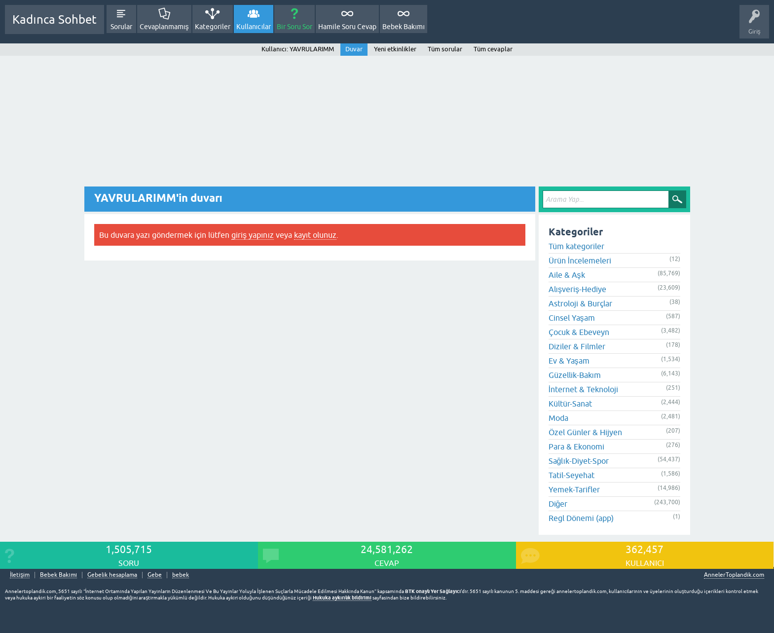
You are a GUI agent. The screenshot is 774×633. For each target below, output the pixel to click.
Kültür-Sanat (570, 403)
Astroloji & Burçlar (580, 303)
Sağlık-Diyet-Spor (579, 460)
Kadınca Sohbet (54, 19)
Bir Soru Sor (294, 27)
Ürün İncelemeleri (580, 260)
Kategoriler (212, 27)
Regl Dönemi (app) (581, 518)
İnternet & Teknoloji (583, 389)
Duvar (354, 49)
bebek (180, 575)
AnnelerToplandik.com (734, 574)
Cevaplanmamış (164, 27)
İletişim (20, 575)
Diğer (558, 503)
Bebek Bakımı (403, 27)
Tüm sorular (445, 49)
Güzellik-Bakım (575, 375)
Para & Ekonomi (576, 446)
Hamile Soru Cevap (347, 27)
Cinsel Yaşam (572, 317)
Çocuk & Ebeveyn (579, 332)
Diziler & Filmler (577, 346)
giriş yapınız (252, 234)
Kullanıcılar (253, 27)
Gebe (154, 575)
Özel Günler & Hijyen (585, 432)
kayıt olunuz (315, 234)
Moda (558, 417)
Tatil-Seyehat (571, 475)
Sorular (121, 27)
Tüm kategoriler (576, 246)
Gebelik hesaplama (112, 575)
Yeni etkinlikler (395, 49)
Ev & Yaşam (569, 360)
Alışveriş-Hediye (577, 289)
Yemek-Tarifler (574, 489)
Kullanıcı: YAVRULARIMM (297, 49)
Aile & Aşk (567, 274)
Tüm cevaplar (493, 49)
